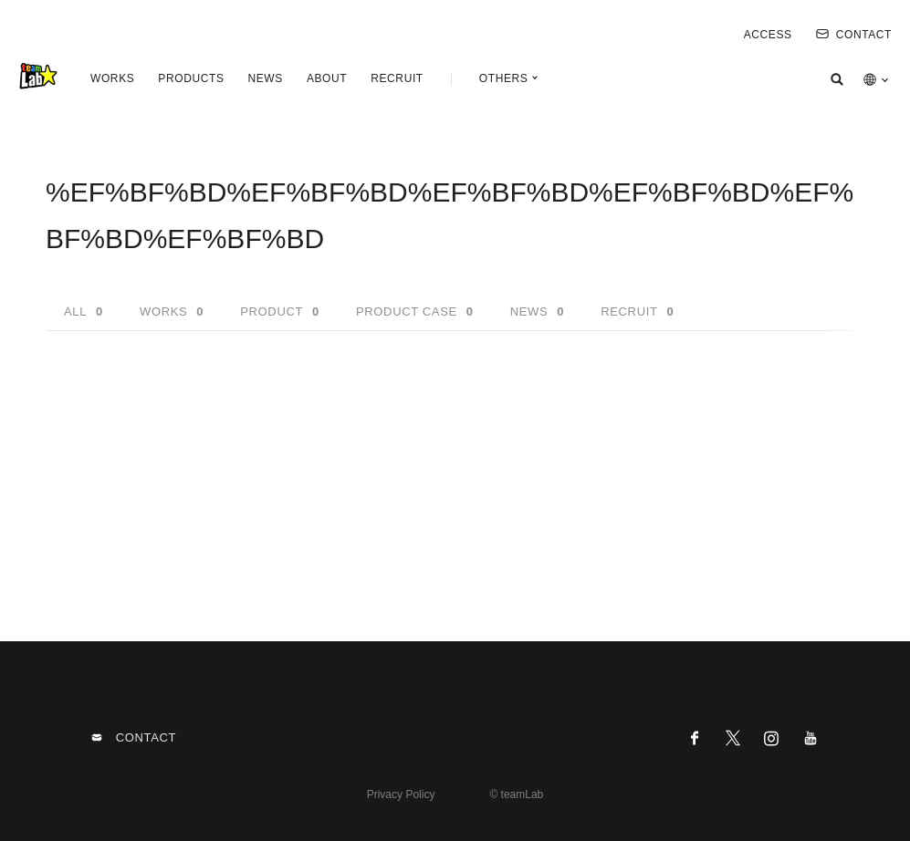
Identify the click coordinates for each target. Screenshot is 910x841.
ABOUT (327, 78)
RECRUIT (397, 78)
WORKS (112, 78)
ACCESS (768, 34)
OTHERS (503, 78)
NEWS (264, 78)
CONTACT (854, 34)
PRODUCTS (191, 78)
